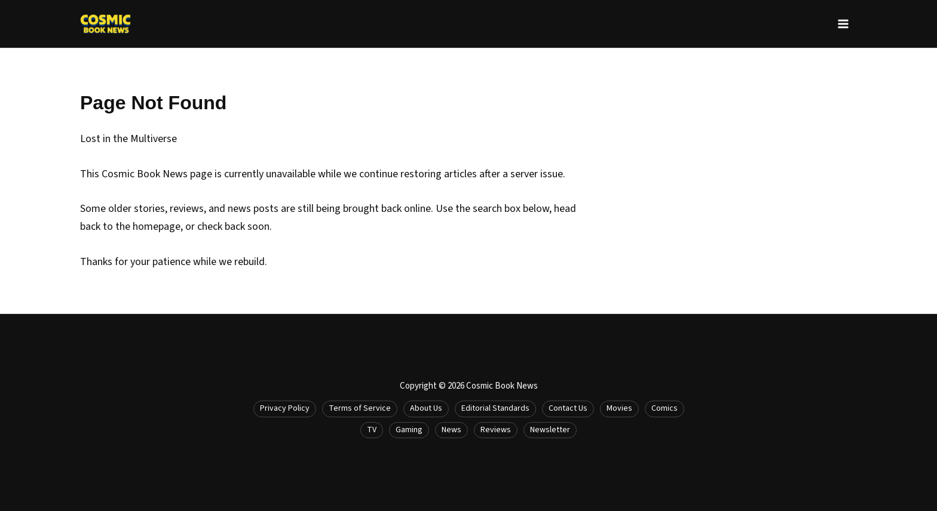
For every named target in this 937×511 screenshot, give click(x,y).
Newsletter (550, 430)
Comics (664, 408)
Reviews (495, 430)
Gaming (409, 430)
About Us (426, 408)
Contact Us (568, 408)
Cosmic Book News (502, 386)
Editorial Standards (495, 408)
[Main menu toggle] (843, 24)
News (451, 430)
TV (371, 430)
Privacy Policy (285, 408)
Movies (619, 408)
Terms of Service (360, 408)
